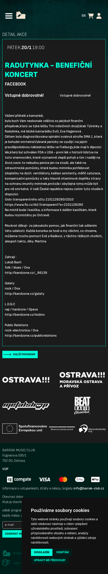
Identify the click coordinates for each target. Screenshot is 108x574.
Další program (24, 354)
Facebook (15, 84)
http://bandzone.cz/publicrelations (31, 336)
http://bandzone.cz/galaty (24, 294)
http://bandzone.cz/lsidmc (25, 315)
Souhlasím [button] (41, 552)
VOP (5, 469)
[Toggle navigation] (9, 16)
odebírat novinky (18, 534)
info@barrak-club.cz (89, 488)
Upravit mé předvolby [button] (50, 560)
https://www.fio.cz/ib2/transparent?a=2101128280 (44, 205)
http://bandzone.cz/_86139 (26, 273)
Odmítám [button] (62, 552)
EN (84, 16)
